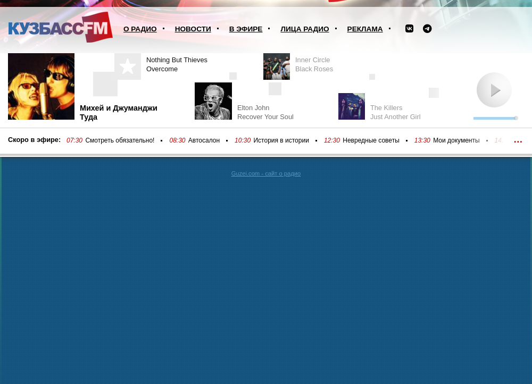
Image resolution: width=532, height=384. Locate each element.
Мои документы (456, 140)
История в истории (281, 140)
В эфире (246, 29)
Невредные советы (371, 140)
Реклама (365, 29)
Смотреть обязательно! (119, 140)
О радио (140, 29)
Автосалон (204, 140)
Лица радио (304, 29)
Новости (193, 29)
